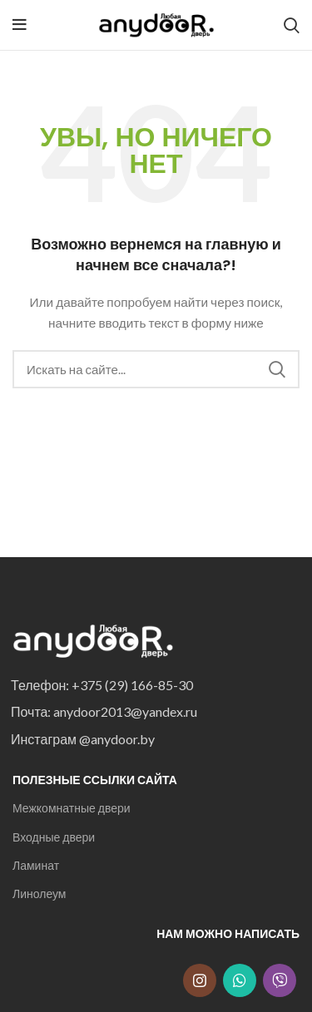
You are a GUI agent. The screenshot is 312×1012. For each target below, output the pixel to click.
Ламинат (35, 865)
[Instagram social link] (199, 980)
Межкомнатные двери (71, 808)
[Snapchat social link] (279, 980)
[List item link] (151, 685)
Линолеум (39, 893)
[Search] (291, 25)
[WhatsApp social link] (239, 980)
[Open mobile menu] (19, 25)
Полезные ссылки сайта (94, 780)
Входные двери (53, 837)
